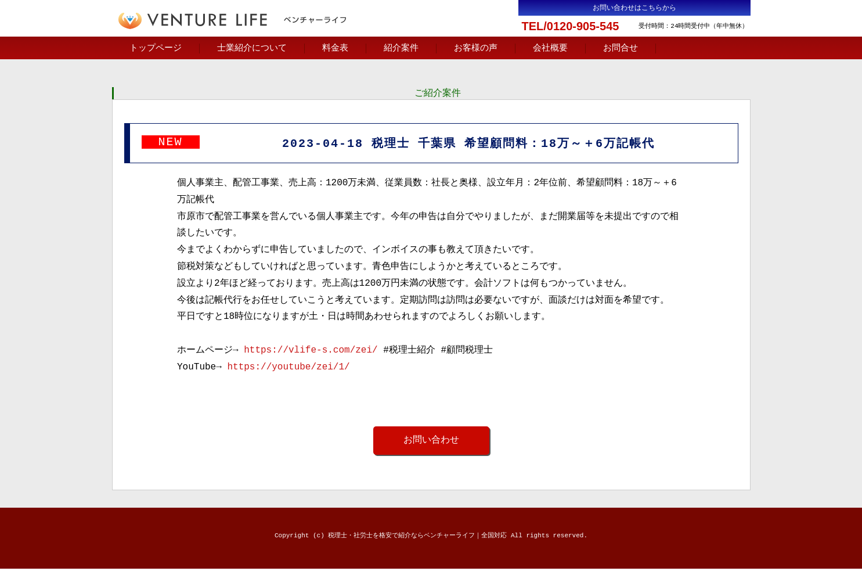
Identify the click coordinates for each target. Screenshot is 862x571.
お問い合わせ (431, 442)
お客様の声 (475, 48)
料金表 (335, 48)
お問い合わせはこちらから (634, 8)
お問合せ (620, 48)
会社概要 (550, 48)
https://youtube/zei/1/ (288, 368)
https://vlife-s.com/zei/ (310, 352)
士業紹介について (252, 48)
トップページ (155, 48)
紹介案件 (401, 48)
